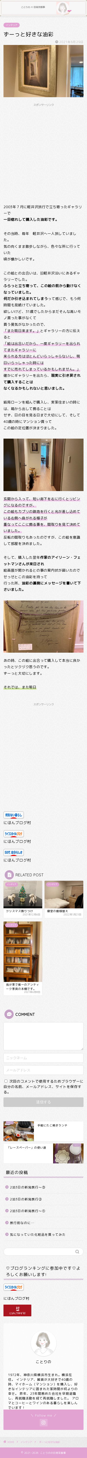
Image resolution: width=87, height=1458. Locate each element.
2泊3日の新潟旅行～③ (27, 1187)
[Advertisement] (43, 153)
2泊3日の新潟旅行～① (27, 1211)
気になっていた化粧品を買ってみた (38, 1234)
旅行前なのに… (22, 1223)
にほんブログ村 (17, 822)
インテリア (11, 25)
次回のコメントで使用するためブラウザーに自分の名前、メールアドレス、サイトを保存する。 (43, 1087)
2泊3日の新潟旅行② (26, 1199)
